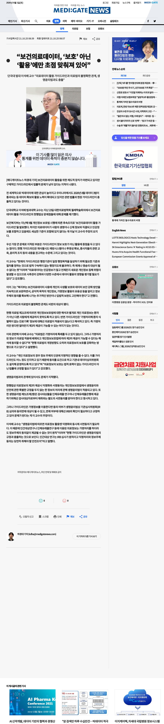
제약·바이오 (76, 21)
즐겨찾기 (137, 3)
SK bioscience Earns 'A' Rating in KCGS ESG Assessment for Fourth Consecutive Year (135, 247)
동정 (140, 320)
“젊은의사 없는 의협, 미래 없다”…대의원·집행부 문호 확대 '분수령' (137, 116)
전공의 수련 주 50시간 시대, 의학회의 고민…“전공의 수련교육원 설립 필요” (137, 111)
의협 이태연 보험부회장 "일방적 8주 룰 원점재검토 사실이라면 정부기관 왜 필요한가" (137, 97)
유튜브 (101, 28)
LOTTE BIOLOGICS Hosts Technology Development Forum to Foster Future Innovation (135, 237)
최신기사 (25, 21)
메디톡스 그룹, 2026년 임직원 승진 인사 (128, 346)
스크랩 (45, 516)
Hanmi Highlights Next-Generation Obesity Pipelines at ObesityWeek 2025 (135, 242)
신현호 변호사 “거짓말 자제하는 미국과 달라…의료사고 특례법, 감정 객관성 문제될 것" (137, 92)
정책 (56, 21)
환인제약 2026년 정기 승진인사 (125, 332)
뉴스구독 (126, 3)
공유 (98, 38)
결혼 (129, 320)
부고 (152, 320)
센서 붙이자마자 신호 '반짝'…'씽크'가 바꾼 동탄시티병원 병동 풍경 (137, 120)
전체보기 (152, 178)
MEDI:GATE (151, 2)
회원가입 (115, 3)
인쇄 (59, 516)
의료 (48, 21)
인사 (118, 320)
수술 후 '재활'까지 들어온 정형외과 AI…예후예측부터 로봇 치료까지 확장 (137, 125)
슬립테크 (114, 21)
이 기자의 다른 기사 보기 (86, 536)
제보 (85, 38)
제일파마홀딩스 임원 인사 (122, 341)
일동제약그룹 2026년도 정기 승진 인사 (128, 327)
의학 (65, 21)
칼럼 (123, 185)
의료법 (75, 28)
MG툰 (146, 185)
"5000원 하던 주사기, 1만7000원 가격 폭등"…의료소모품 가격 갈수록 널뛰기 (137, 87)
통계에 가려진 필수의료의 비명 (129, 101)
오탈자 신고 (28, 516)
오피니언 (102, 21)
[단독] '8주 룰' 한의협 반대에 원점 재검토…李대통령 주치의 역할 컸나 (137, 83)
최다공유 (146, 75)
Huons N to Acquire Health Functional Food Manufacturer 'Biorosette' (135, 251)
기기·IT (90, 21)
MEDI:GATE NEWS (82, 9)
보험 (88, 28)
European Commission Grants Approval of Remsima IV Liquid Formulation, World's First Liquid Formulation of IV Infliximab (135, 256)
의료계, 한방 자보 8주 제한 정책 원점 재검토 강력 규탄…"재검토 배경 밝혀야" (137, 106)
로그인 (105, 3)
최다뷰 (123, 75)
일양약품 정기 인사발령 (122, 336)
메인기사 (12, 21)
